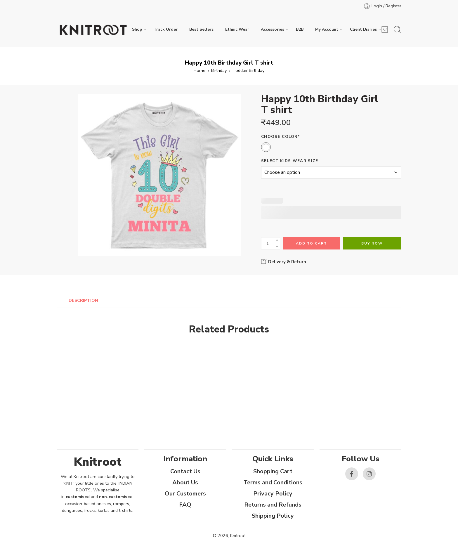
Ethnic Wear (237, 29)
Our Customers (185, 494)
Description (83, 300)
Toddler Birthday (248, 70)
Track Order (166, 29)
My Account (326, 29)
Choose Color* (280, 136)
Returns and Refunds (272, 505)
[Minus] (277, 246)
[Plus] (277, 240)
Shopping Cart (272, 471)
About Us (185, 482)
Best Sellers (201, 29)
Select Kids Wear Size (289, 161)
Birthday (219, 70)
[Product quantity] (267, 243)
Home (199, 70)
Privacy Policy (272, 494)
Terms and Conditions (273, 482)
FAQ (185, 505)
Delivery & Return (283, 261)
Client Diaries (363, 29)
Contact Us (185, 471)
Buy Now (372, 243)
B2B (299, 29)
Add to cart (311, 243)
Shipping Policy (273, 516)
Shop (137, 29)
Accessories (272, 29)
